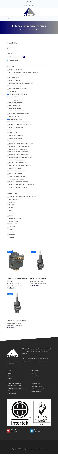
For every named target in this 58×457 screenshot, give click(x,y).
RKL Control (13, 221)
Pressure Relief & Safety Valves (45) (21, 83)
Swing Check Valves (15, 173)
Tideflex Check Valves (16, 179)
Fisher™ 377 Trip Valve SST (16, 321)
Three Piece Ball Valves (17, 176)
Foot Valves (13, 130)
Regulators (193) (15, 86)
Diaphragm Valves (15, 108)
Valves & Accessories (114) (18, 94)
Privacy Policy (35, 376)
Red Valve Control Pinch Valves (19, 146)
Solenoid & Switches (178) (18, 88)
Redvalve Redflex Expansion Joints (21, 157)
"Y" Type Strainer (15, 100)
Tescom (11, 229)
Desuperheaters (14, 105)
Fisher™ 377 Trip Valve (38, 278)
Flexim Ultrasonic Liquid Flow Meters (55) (23, 72)
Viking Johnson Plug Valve (18, 187)
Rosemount (13, 224)
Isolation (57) (14, 78)
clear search (11, 48)
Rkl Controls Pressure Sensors (20, 165)
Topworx (12, 235)
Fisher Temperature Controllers (20, 124)
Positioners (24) (14, 80)
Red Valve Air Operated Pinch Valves (21, 143)
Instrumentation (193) (16, 75)
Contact (31, 5)
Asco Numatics (14, 199)
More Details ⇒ (11, 288)
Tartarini (12, 226)
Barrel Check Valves (16, 103)
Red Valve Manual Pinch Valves (19, 152)
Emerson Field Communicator (19, 113)
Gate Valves (13, 133)
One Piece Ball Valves (16, 138)
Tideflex (12, 232)
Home (16, 30)
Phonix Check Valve (15, 141)
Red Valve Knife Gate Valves (18, 149)
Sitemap (34, 373)
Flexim (11, 210)
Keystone (12, 213)
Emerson (12, 202)
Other (11, 215)
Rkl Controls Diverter (17, 160)
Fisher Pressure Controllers (19, 122)
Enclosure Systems (15, 116)
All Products (35, 371)
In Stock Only (13, 60)
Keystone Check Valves (16, 135)
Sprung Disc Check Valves (17, 171)
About (10, 373)
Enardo (11, 205)
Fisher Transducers (16, 127)
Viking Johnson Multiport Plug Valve (21, 184)
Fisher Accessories (15, 119)
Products (23, 30)
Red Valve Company (15, 218)
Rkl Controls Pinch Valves (18, 162)
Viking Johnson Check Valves (19, 182)
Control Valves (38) (16, 69)
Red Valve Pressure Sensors (18, 154)
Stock (25, 5)
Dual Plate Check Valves (17, 111)
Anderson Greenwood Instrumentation (22, 196)
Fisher (11, 207)
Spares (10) (13, 91)
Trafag (11, 237)
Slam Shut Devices (15, 168)
